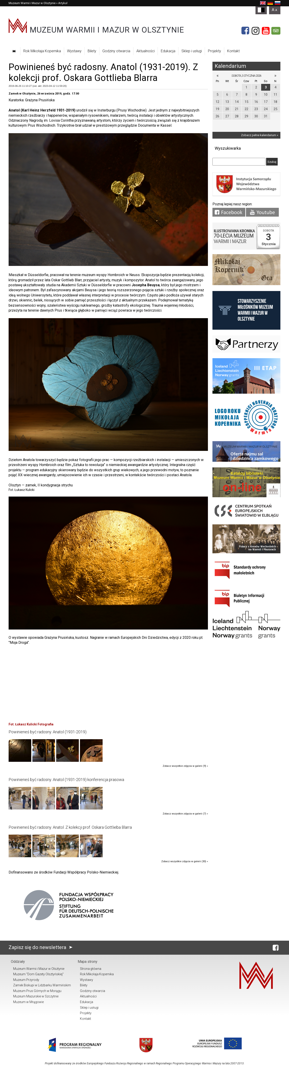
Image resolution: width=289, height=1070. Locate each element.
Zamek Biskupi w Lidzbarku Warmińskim (42, 985)
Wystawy (74, 51)
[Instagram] (255, 30)
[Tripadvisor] (275, 31)
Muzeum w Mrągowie (28, 1002)
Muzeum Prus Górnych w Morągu (37, 991)
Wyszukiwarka (228, 148)
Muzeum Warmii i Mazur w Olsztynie (32, 3)
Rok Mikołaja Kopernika (42, 51)
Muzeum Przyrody (26, 980)
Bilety (92, 51)
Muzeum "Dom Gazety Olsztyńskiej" (38, 974)
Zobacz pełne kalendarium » (259, 135)
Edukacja (168, 51)
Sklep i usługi (191, 51)
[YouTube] (265, 30)
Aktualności (145, 51)
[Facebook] (245, 30)
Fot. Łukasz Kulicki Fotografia (31, 724)
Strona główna (90, 969)
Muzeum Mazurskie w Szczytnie (35, 996)
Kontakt (233, 51)
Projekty (214, 51)
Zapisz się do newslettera (42, 947)
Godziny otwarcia (116, 51)
